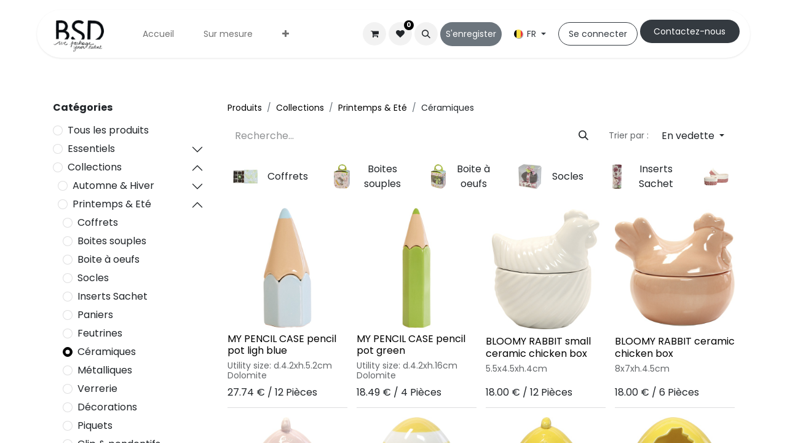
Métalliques (104, 370)
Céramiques (106, 352)
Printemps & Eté (112, 204)
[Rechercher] (583, 136)
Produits (244, 108)
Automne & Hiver (113, 185)
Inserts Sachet (112, 296)
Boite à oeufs (108, 259)
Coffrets (97, 222)
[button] (426, 34)
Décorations (107, 407)
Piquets (95, 425)
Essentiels (91, 149)
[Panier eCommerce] (374, 34)
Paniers (95, 315)
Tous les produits (108, 130)
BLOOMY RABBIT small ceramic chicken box (538, 347)
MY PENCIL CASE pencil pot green (411, 344)
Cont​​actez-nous (690, 31)
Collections (95, 167)
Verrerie (97, 388)
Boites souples (111, 241)
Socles (93, 278)
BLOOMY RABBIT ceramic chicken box (675, 347)
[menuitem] (158, 34)
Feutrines (99, 333)
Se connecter (598, 34)
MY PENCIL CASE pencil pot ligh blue (281, 344)
